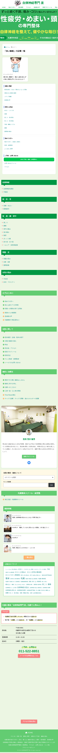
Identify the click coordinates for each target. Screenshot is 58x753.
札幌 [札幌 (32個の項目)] (23, 579)
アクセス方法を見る (29, 722)
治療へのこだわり (10, 387)
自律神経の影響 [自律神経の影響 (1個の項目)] (46, 588)
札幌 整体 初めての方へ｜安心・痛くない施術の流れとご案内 (22, 740)
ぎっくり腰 (7, 238)
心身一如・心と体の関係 (13, 391)
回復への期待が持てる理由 (13, 308)
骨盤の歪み (7, 259)
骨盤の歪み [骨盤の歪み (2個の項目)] (26, 593)
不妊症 (6, 279)
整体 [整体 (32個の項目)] (8, 579)
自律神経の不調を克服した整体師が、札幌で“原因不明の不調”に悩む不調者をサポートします (29, 743)
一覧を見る (29, 558)
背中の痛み (7, 229)
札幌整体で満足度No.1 (12, 320)
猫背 (5, 235)
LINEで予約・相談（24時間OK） (29, 159)
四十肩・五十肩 (8, 242)
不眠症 (6, 192)
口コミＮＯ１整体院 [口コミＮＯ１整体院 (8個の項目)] (13, 575)
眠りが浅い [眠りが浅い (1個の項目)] (44, 582)
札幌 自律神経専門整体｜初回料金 (18, 745)
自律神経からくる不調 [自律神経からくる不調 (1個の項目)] (11, 588)
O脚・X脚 (7, 262)
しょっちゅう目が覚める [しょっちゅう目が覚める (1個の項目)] (12, 569)
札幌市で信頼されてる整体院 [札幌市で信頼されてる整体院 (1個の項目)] (13, 582)
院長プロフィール (10, 352)
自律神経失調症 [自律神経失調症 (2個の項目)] (21, 590)
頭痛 (5, 114)
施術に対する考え (10, 383)
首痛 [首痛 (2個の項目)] (21, 593)
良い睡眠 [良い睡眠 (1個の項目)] (38, 590)
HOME (29, 733)
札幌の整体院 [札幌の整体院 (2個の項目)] (42, 579)
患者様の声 (7, 100)
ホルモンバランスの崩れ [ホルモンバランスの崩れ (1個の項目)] (40, 569)
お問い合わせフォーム (10, 163)
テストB (13, 737)
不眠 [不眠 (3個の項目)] (48, 569)
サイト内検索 (7, 482)
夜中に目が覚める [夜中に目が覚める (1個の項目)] (25, 575)
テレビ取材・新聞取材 (12, 359)
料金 (6, 344)
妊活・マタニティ (9, 282)
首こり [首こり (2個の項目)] (11, 593)
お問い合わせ (39, 745)
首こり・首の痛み (9, 121)
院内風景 (43, 740)
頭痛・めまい (8, 205)
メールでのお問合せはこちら (29, 656)
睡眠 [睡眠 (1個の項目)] (13, 585)
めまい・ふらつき (9, 110)
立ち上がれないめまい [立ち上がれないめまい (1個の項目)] (20, 585)
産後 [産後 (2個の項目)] (30, 582)
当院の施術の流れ (10, 341)
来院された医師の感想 (10, 93)
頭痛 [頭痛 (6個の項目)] (7, 593)
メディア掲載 (7, 96)
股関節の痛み (7, 131)
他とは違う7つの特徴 (12, 305)
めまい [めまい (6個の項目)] (20, 570)
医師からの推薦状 (10, 313)
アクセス (6, 166)
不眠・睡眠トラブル (9, 124)
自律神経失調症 (8, 189)
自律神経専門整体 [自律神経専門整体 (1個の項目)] (31, 590)
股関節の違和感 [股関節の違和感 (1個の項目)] (37, 585)
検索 (51, 485)
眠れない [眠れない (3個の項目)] (8, 585)
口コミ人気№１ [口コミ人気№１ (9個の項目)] (20, 572)
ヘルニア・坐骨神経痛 (11, 245)
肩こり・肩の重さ (9, 117)
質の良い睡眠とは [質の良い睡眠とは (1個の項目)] (45, 590)
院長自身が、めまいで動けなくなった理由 (15, 89)
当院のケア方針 (35, 737)
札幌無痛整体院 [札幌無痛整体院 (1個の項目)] (24, 582)
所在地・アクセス (10, 348)
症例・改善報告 (8, 145)
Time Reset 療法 (10, 395)
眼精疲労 (6, 209)
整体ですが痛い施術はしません (15, 380)
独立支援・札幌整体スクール (14, 499)
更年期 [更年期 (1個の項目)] (12, 579)
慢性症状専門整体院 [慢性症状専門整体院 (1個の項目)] (47, 575)
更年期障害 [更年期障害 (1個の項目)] (17, 579)
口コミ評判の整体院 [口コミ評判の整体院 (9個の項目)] (34, 572)
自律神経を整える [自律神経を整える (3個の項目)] (11, 590)
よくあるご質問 (8, 148)
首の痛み (6, 232)
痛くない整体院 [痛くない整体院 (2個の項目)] (36, 582)
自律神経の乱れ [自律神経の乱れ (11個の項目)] (23, 588)
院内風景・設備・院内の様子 (14, 337)
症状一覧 (19, 737)
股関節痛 (6, 265)
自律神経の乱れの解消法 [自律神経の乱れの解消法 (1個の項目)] (36, 588)
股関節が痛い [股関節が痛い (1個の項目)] (29, 585)
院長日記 (8, 355)
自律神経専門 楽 (33, 3)
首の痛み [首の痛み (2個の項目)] (16, 593)
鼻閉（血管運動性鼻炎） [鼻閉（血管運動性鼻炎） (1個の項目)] (36, 593)
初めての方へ (9, 301)
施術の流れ (44, 737)
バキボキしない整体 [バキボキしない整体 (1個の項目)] (28, 569)
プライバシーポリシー (28, 748)
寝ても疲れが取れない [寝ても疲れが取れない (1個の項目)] (35, 575)
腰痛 (5, 128)
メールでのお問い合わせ (13, 362)
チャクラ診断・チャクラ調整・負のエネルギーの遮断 (22, 398)
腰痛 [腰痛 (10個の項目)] (49, 585)
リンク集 (47, 745)
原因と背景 (26, 737)
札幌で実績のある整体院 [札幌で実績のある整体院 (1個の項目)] (31, 579)
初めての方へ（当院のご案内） (12, 141)
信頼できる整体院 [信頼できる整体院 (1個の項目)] (10, 572)
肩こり (6, 222)
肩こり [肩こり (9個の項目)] (44, 585)
